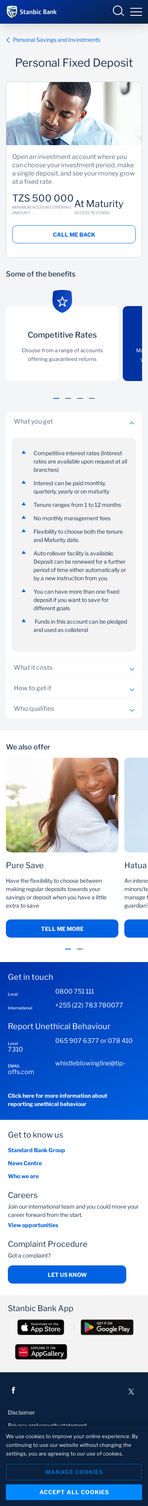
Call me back (74, 234)
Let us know (67, 1274)
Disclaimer (21, 1412)
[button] (56, 403)
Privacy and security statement (47, 1425)
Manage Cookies (74, 1472)
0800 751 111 (74, 991)
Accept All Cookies (74, 1492)
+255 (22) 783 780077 (89, 1005)
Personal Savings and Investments (53, 39)
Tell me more (62, 928)
